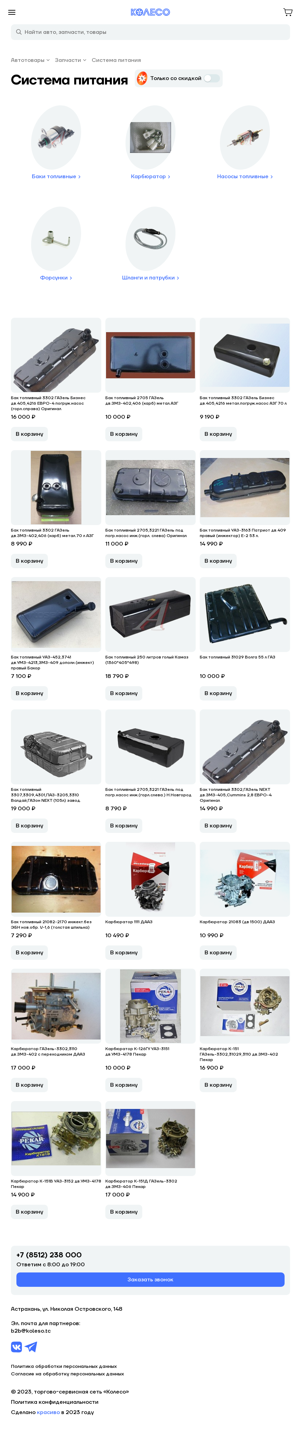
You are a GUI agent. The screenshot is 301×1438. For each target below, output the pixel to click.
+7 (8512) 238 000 (49, 1255)
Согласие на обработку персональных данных (67, 1374)
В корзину (29, 434)
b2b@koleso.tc (31, 1331)
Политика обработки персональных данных (64, 1366)
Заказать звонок (150, 1279)
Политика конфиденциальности (55, 1402)
